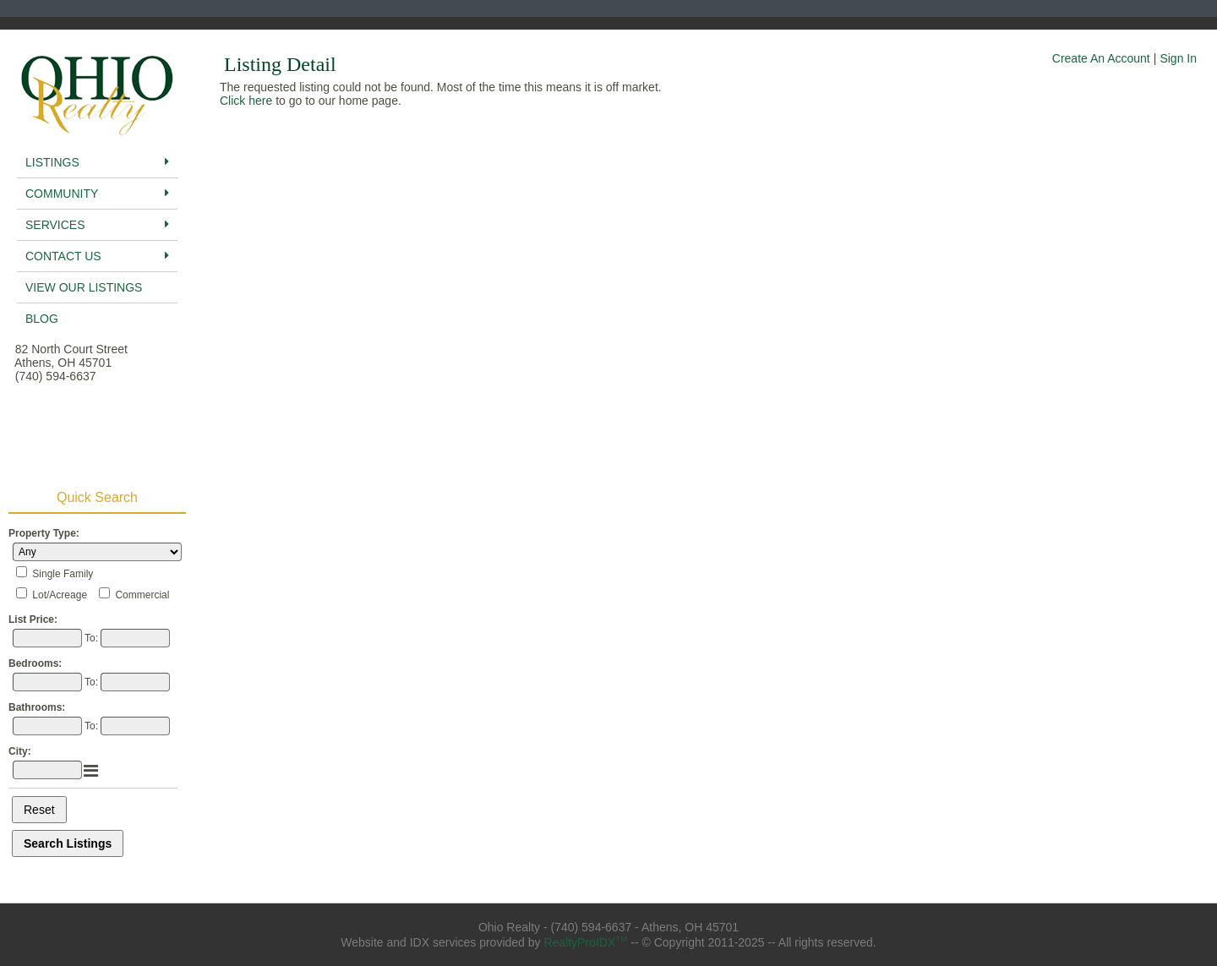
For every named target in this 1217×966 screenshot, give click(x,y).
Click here (246, 100)
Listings (97, 162)
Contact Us (97, 256)
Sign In (1178, 58)
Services (97, 225)
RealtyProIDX (585, 942)
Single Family (62, 574)
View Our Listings (83, 287)
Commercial (142, 595)
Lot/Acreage (59, 595)
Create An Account (1101, 58)
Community (97, 193)
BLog (41, 318)
